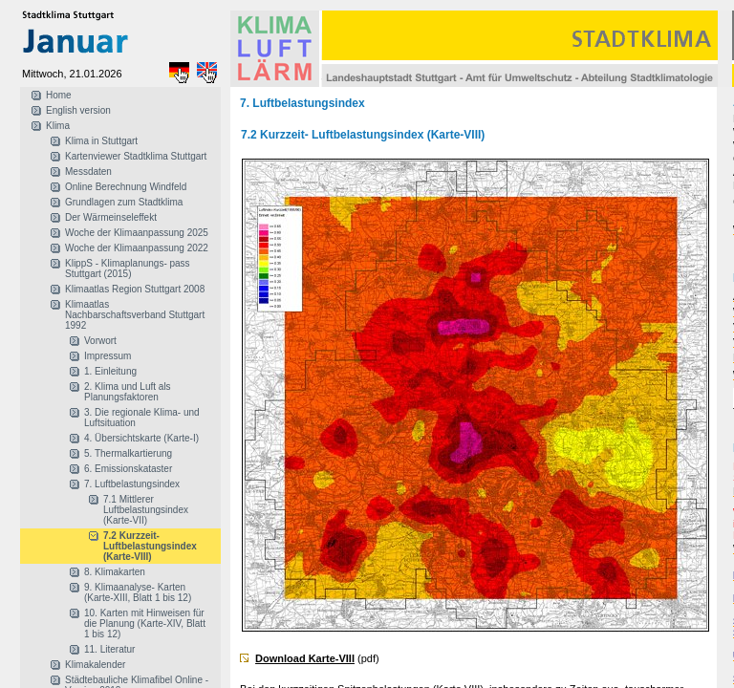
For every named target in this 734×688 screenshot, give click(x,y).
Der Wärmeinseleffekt (111, 217)
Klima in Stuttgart (101, 141)
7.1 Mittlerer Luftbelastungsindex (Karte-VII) (145, 510)
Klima (58, 125)
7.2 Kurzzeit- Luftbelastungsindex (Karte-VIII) (150, 546)
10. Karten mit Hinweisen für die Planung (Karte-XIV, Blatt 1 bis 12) (144, 623)
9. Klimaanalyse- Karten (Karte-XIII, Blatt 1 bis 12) (137, 592)
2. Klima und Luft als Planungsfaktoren (127, 391)
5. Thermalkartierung (128, 453)
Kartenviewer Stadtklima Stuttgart (135, 156)
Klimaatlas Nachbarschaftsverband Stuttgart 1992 (135, 315)
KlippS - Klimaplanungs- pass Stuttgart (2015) (127, 268)
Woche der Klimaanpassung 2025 (136, 232)
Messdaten (88, 171)
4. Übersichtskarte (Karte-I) (141, 438)
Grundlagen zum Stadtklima (124, 202)
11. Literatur (109, 649)
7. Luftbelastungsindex (132, 484)
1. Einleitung (110, 371)
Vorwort (100, 340)
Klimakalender (95, 664)
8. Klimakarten (114, 572)
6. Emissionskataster (128, 468)
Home (59, 95)
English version (78, 110)
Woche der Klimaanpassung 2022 (136, 248)
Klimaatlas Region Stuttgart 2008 (135, 289)
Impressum (107, 356)
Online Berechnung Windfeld (125, 187)
